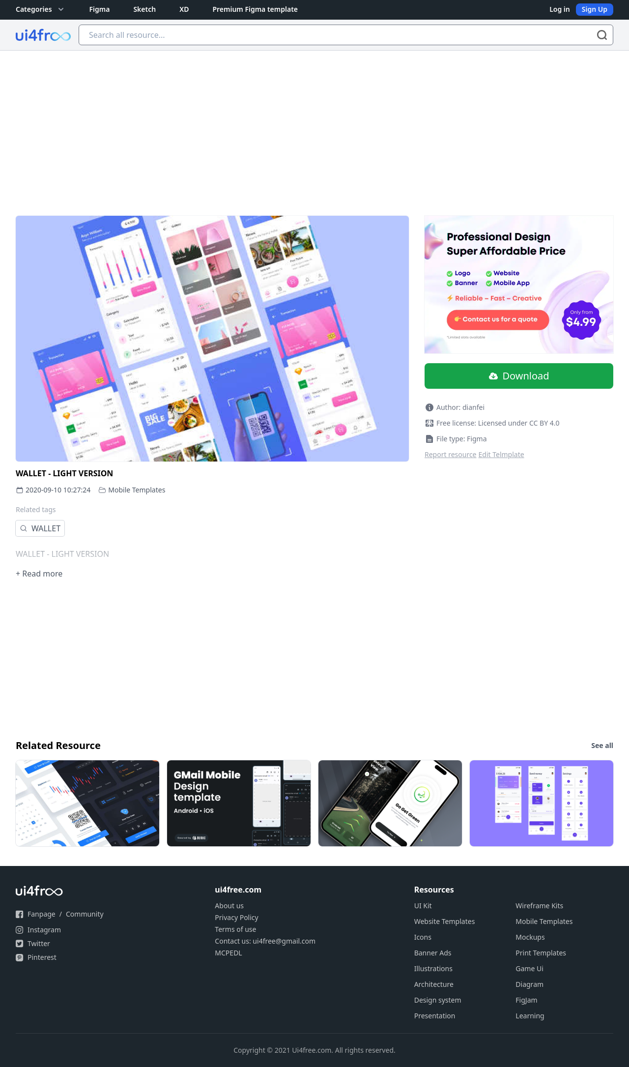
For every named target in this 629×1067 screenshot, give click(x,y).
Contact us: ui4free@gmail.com (265, 941)
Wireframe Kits (539, 905)
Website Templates (444, 921)
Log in (559, 9)
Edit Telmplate (501, 454)
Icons (422, 937)
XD (184, 9)
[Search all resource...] (346, 35)
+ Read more (39, 573)
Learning (529, 1015)
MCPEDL (228, 952)
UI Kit (423, 905)
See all (602, 745)
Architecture (434, 984)
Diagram (529, 984)
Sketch (144, 9)
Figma (99, 9)
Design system (437, 1000)
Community (85, 914)
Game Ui (529, 968)
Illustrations (433, 968)
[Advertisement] (314, 124)
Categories (41, 9)
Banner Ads (433, 952)
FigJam (526, 1000)
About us (229, 905)
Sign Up (594, 9)
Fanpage (42, 914)
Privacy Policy (236, 917)
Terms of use (235, 929)
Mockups (529, 937)
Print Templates (540, 952)
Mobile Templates (136, 489)
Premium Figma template (255, 9)
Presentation (435, 1015)
